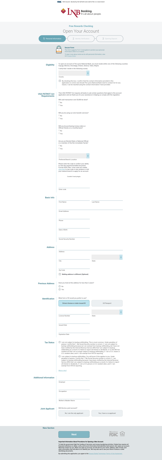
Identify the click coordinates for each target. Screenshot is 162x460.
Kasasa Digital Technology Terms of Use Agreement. (106, 453)
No (61, 103)
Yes (61, 105)
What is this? (62, 370)
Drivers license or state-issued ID (74, 303)
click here (61, 169)
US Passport (107, 303)
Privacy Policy (71, 56)
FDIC (113, 433)
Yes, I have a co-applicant (107, 413)
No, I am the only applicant (74, 413)
